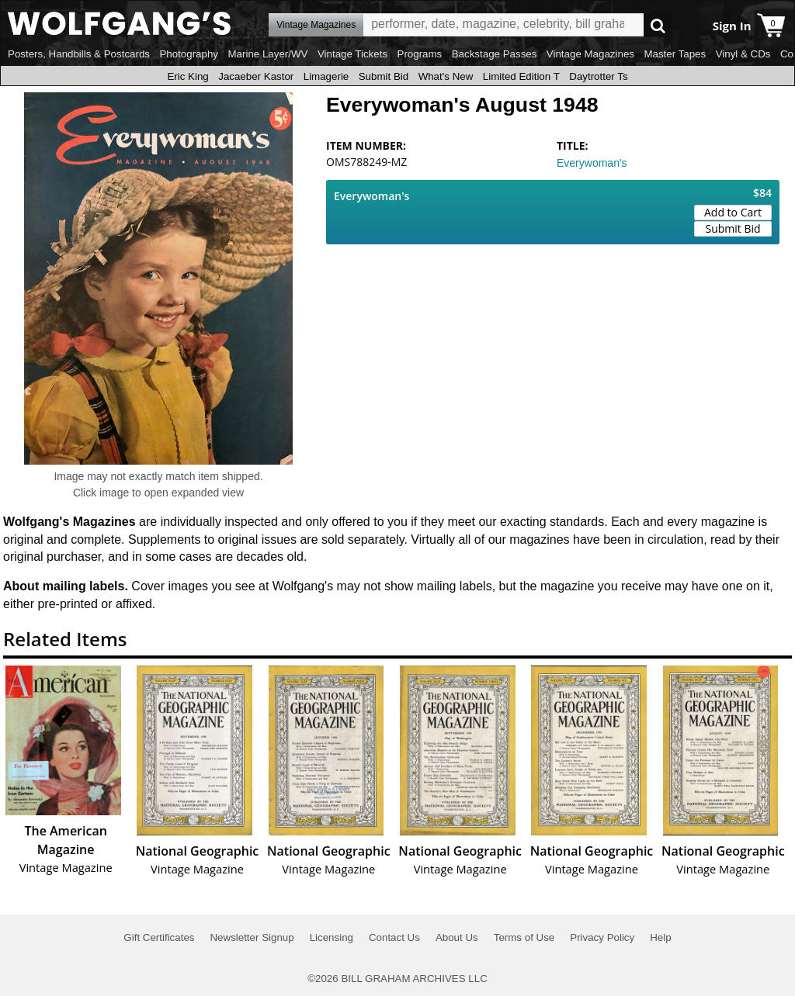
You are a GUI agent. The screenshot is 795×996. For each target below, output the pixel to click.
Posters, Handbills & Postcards (79, 54)
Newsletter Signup (251, 937)
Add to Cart (733, 212)
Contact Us (394, 937)
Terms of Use (524, 937)
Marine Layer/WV (267, 54)
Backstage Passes (494, 54)
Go (658, 25)
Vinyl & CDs (743, 54)
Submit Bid (383, 76)
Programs (420, 54)
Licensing (331, 937)
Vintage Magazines (590, 54)
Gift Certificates (158, 937)
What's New (446, 76)
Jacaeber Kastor (255, 76)
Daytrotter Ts (598, 76)
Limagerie (326, 76)
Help (660, 937)
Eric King (187, 76)
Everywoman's (592, 163)
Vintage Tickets (352, 54)
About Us (457, 937)
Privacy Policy (602, 937)
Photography (188, 54)
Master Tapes (675, 54)
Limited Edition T (521, 76)
